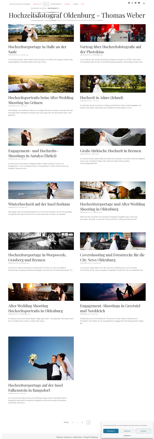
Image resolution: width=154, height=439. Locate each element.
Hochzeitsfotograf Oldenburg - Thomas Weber (77, 13)
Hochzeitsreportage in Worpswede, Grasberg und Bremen (37, 255)
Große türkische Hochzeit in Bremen (110, 148)
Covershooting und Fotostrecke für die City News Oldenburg (112, 255)
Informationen (55, 4)
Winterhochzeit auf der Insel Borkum (39, 202)
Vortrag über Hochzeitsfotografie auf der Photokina (110, 47)
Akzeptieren (111, 431)
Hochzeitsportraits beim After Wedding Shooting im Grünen (40, 98)
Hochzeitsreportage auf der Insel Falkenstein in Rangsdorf (35, 386)
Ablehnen (127, 431)
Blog (46, 4)
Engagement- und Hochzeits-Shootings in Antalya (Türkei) (33, 151)
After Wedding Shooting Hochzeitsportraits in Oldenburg (35, 306)
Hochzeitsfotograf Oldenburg (20, 4)
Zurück (66, 421)
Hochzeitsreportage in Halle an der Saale (37, 47)
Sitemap (59, 435)
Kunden (75, 4)
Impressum (68, 435)
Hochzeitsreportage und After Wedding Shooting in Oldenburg (112, 205)
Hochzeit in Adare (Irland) (101, 95)
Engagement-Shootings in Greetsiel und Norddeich (110, 306)
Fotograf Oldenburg (90, 435)
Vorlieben (143, 431)
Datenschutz (127, 435)
